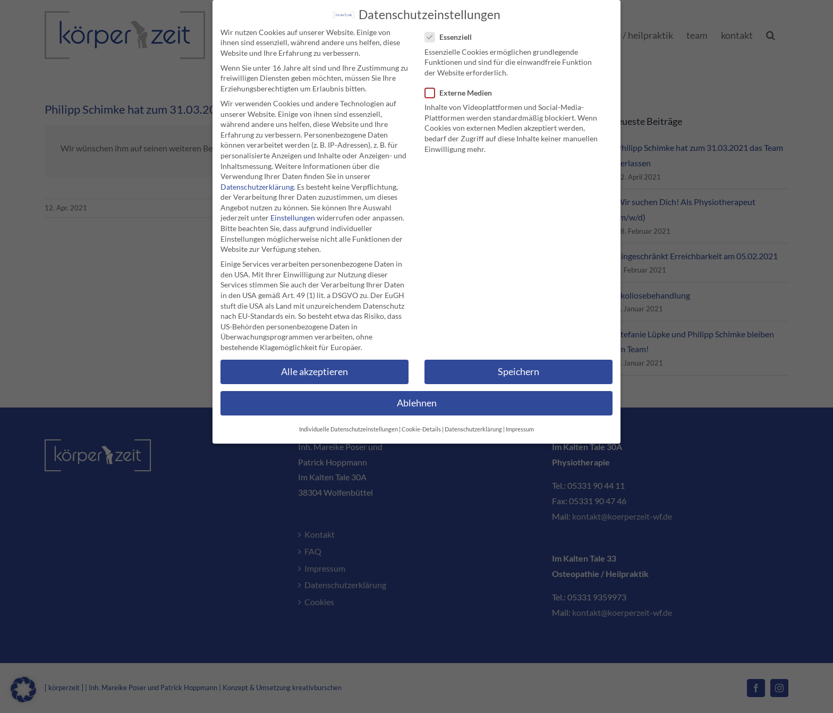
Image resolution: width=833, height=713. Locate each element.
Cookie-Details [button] (421, 427)
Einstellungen (292, 215)
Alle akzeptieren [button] (314, 369)
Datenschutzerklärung (257, 184)
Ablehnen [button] (417, 400)
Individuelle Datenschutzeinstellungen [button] (348, 427)
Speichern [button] (518, 369)
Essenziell (452, 35)
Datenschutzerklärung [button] (473, 427)
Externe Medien (462, 90)
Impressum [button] (520, 427)
